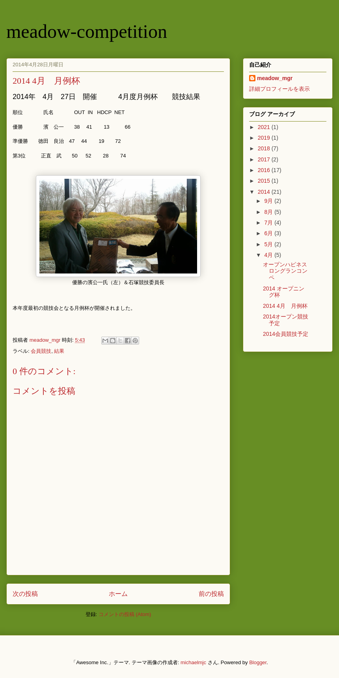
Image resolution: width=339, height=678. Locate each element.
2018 (265, 148)
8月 (269, 212)
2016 (265, 170)
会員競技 (41, 351)
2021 (265, 127)
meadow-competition (86, 31)
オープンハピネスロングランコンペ (285, 271)
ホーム (118, 593)
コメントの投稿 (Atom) (125, 614)
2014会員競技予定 (285, 334)
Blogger (257, 662)
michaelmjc (193, 662)
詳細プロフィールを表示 (279, 89)
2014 (265, 192)
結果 (59, 351)
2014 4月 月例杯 (285, 306)
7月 (269, 222)
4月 (269, 255)
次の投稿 (25, 593)
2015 (265, 181)
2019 (265, 138)
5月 (269, 244)
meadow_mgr (274, 78)
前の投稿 (211, 593)
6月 (269, 233)
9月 (269, 201)
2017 (265, 159)
